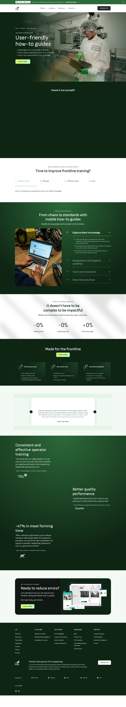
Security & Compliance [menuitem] (100, 640)
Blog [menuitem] (75, 634)
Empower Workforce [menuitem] (60, 643)
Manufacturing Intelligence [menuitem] (42, 637)
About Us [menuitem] (71, 8)
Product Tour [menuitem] (78, 637)
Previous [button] (31, 411)
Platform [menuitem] (42, 8)
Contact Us (104, 8)
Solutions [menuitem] (51, 8)
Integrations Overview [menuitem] (41, 640)
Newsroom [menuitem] (18, 637)
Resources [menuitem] (61, 8)
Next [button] (94, 411)
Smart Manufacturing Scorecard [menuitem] (80, 644)
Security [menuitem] (17, 653)
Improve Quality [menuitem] (59, 640)
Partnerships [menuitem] (18, 640)
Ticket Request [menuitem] (98, 637)
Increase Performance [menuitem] (60, 637)
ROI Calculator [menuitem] (78, 640)
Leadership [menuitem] (18, 643)
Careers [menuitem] (17, 649)
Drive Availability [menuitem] (59, 634)
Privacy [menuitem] (96, 643)
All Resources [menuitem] (78, 648)
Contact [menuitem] (17, 646)
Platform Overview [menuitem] (40, 634)
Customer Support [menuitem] (99, 634)
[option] (38, 257)
